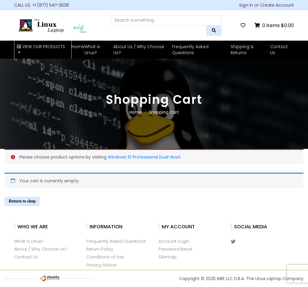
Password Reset (175, 249)
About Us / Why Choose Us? (138, 50)
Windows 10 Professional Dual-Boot (144, 157)
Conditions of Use (105, 257)
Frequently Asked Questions (190, 50)
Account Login (174, 241)
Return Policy (99, 249)
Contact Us (279, 50)
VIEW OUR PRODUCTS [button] (41, 47)
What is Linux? (92, 50)
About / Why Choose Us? (40, 249)
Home (78, 47)
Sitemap (168, 257)
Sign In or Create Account (266, 5)
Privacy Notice (101, 265)
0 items (274, 25)
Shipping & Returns (242, 50)
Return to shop (22, 201)
